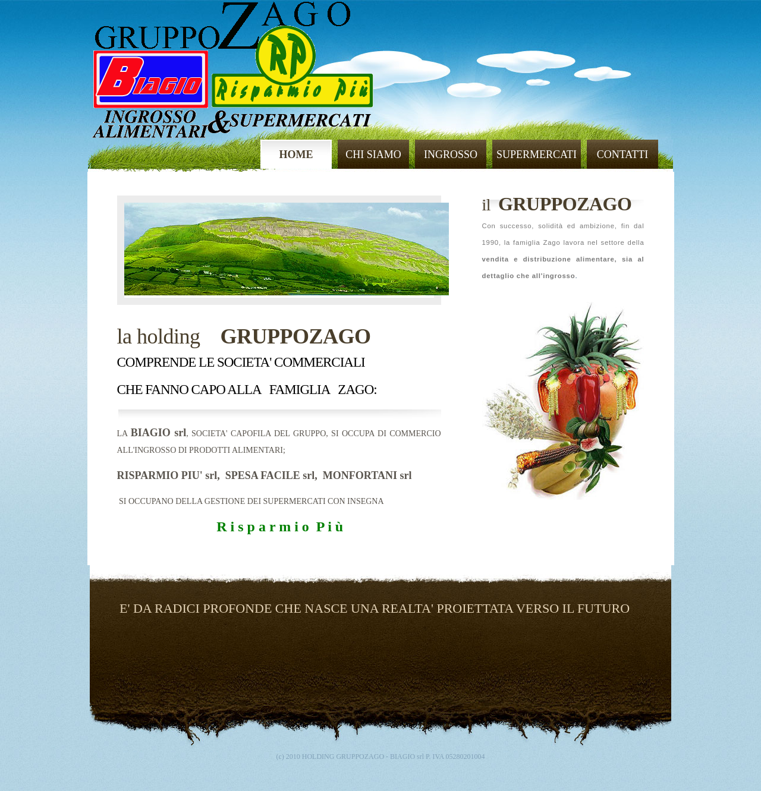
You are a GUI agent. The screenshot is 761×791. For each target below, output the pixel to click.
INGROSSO (450, 154)
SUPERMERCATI (536, 154)
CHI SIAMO (373, 154)
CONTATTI (623, 154)
